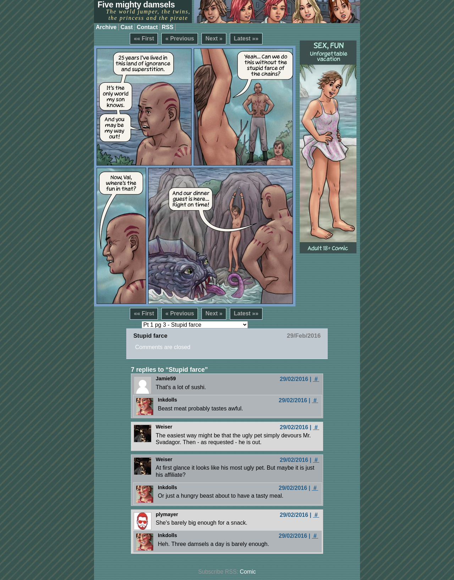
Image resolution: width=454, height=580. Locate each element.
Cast (127, 27)
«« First (144, 38)
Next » (213, 38)
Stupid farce (150, 335)
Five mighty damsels (136, 4)
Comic (248, 572)
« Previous (179, 38)
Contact (147, 27)
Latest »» (246, 38)
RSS (167, 27)
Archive (106, 27)
